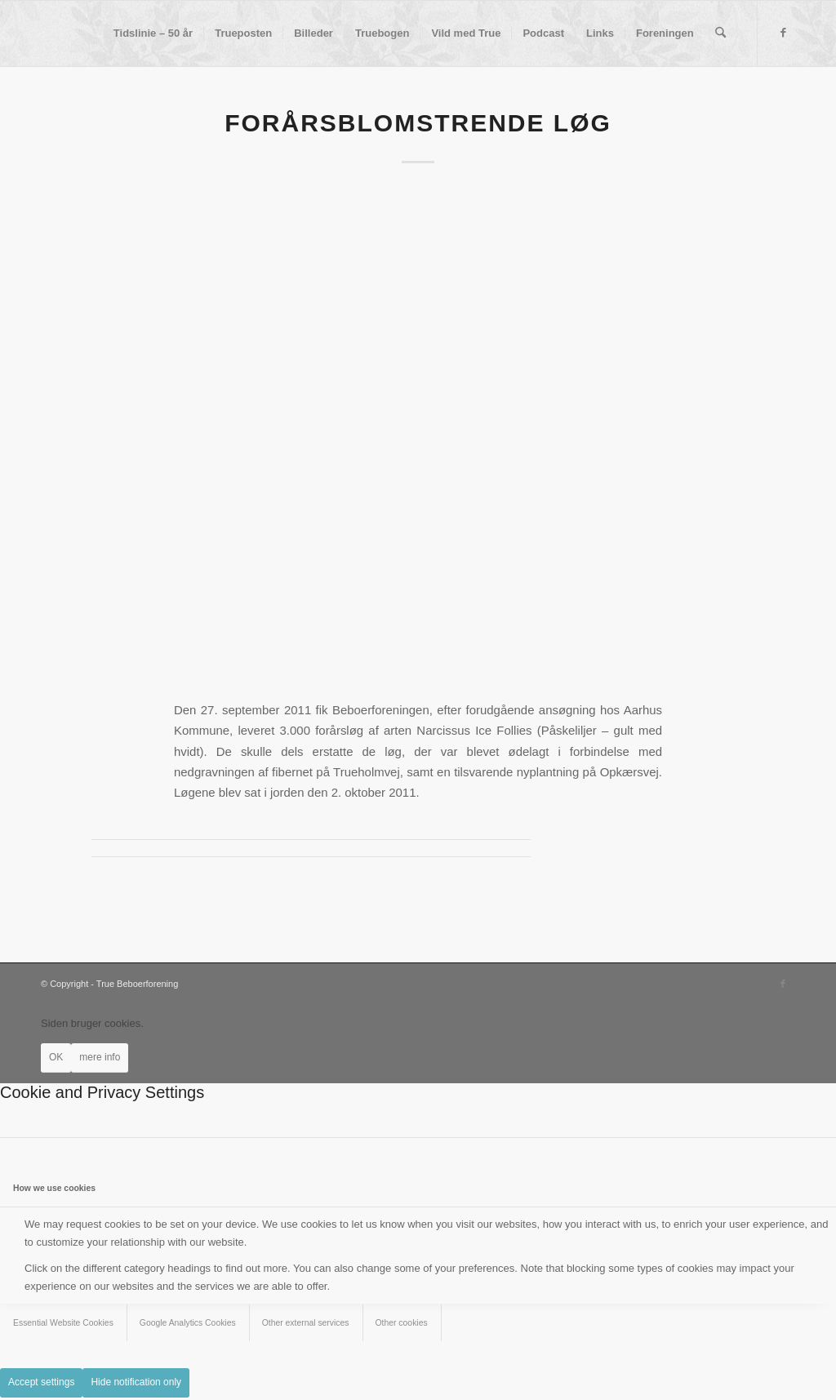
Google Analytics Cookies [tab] (188, 1322)
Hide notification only (136, 1382)
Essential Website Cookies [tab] (63, 1322)
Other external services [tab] (305, 1322)
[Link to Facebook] (783, 32)
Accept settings (41, 1382)
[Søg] (720, 33)
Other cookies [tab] (402, 1322)
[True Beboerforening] (41, 33)
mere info (99, 1057)
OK (56, 1057)
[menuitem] (153, 33)
